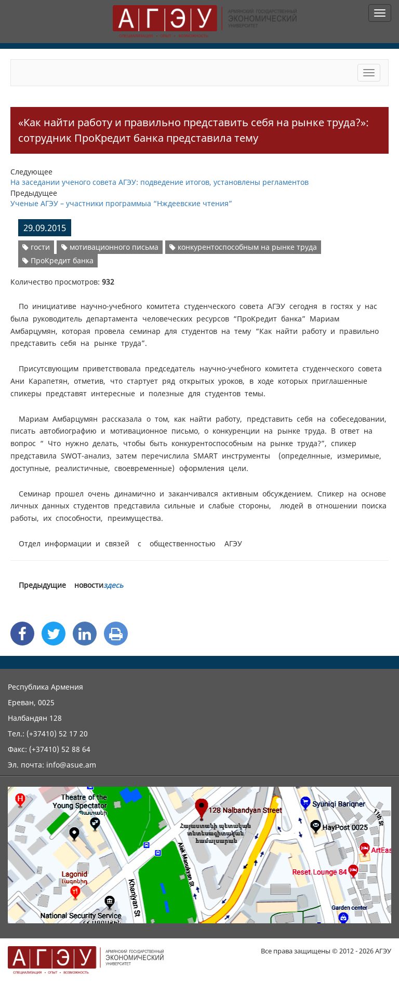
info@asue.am (71, 765)
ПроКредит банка (58, 260)
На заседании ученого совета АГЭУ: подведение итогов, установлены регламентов (159, 182)
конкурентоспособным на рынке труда (243, 247)
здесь (113, 585)
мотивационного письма (109, 247)
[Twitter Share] (53, 633)
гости (36, 247)
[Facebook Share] (22, 633)
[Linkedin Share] (85, 633)
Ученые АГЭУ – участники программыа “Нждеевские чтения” (121, 203)
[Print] (116, 633)
